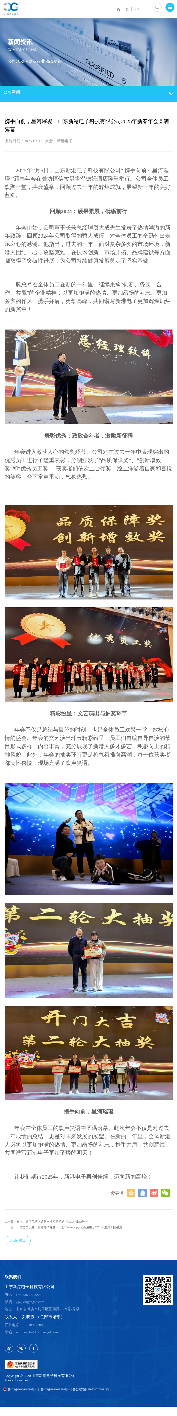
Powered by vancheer (20, 1389)
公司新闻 (89, 94)
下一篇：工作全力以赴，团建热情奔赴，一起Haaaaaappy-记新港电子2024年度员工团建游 (81, 1229)
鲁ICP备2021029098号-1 (25, 1398)
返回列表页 (21, 1245)
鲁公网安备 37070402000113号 (116, 1398)
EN (135, 9)
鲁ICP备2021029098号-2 (69, 1398)
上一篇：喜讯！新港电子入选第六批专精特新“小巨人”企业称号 (59, 1222)
